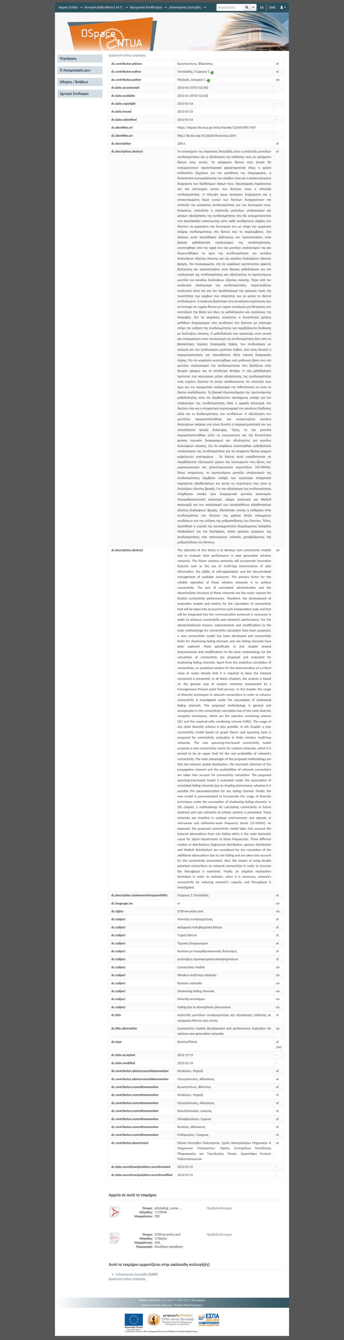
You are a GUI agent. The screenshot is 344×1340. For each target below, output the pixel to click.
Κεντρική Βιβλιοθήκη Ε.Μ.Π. (104, 7)
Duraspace (198, 1300)
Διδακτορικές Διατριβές (185, 7)
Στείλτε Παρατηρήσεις (189, 1305)
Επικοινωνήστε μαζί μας (156, 1305)
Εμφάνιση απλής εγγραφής (127, 55)
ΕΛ (262, 7)
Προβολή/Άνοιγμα (219, 1208)
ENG (272, 7)
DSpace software (149, 1300)
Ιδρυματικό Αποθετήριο (146, 7)
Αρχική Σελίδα (68, 7)
